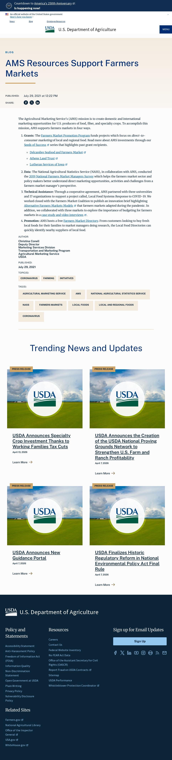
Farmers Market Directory (80, 221)
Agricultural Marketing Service (44, 293)
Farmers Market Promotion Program (65, 135)
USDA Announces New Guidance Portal (36, 555)
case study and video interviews (64, 215)
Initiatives (66, 278)
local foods (80, 305)
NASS (26, 305)
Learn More (19, 462)
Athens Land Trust (44, 158)
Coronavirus (29, 278)
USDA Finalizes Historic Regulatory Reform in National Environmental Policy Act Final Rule (127, 561)
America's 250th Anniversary (54, 3)
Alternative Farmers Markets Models (50, 205)
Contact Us (55, 644)
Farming (48, 278)
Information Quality (17, 666)
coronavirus (31, 316)
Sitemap (54, 675)
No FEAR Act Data (59, 655)
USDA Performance (60, 680)
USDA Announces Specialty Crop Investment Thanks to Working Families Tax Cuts (41, 441)
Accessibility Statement (20, 646)
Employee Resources (56, 21)
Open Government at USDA (21, 680)
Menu (166, 29)
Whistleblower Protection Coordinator (74, 685)
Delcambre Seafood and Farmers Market (58, 152)
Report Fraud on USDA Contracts (70, 670)
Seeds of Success (36, 145)
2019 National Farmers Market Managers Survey (61, 176)
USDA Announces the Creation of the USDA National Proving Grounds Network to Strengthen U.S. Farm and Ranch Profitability (127, 446)
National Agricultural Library (22, 725)
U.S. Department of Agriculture (87, 29)
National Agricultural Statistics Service (118, 293)
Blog (31, 21)
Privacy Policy (13, 691)
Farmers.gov (14, 719)
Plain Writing (13, 686)
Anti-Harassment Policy (20, 651)
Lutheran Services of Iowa (49, 164)
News (12, 21)
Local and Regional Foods (116, 305)
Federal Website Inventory (65, 650)
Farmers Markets (50, 305)
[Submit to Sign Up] (140, 641)
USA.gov (11, 739)
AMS (78, 293)
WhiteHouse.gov (17, 745)
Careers (53, 639)
